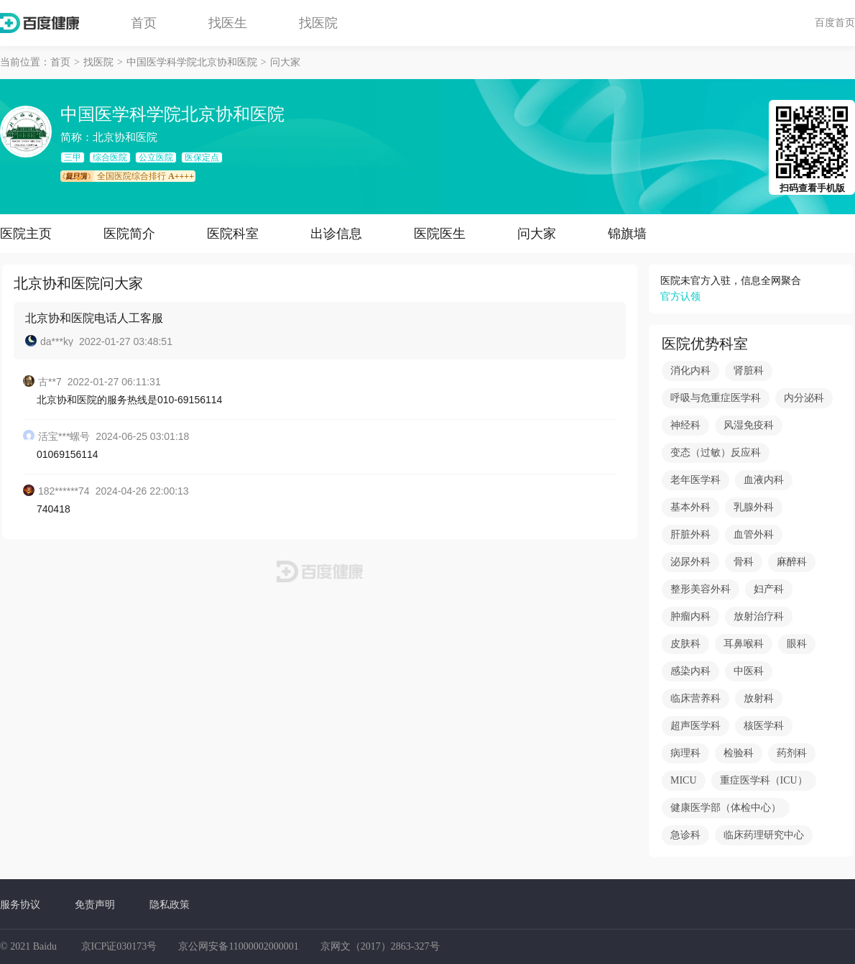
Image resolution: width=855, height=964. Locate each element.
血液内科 (764, 479)
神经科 (685, 425)
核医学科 (764, 725)
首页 (144, 23)
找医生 (227, 23)
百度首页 (835, 22)
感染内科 (690, 671)
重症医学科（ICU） (764, 780)
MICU (683, 780)
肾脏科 (749, 370)
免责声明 (95, 904)
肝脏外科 (690, 534)
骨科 (744, 561)
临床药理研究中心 (764, 835)
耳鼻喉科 (744, 643)
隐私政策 (169, 904)
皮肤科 (685, 643)
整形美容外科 (700, 589)
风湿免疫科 (749, 425)
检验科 (739, 753)
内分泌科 (804, 398)
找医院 (318, 23)
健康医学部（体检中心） (725, 807)
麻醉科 (792, 561)
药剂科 (792, 753)
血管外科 (754, 534)
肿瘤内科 (690, 616)
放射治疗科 (759, 616)
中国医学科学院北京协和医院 (191, 62)
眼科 (797, 643)
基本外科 (690, 507)
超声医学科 (695, 725)
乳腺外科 (754, 507)
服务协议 (20, 904)
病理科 (685, 753)
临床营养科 (695, 698)
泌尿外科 (690, 561)
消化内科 (690, 370)
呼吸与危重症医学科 (715, 398)
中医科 (749, 671)
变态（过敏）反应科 (715, 452)
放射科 (759, 698)
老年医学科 (695, 479)
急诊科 (685, 835)
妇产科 (769, 589)
